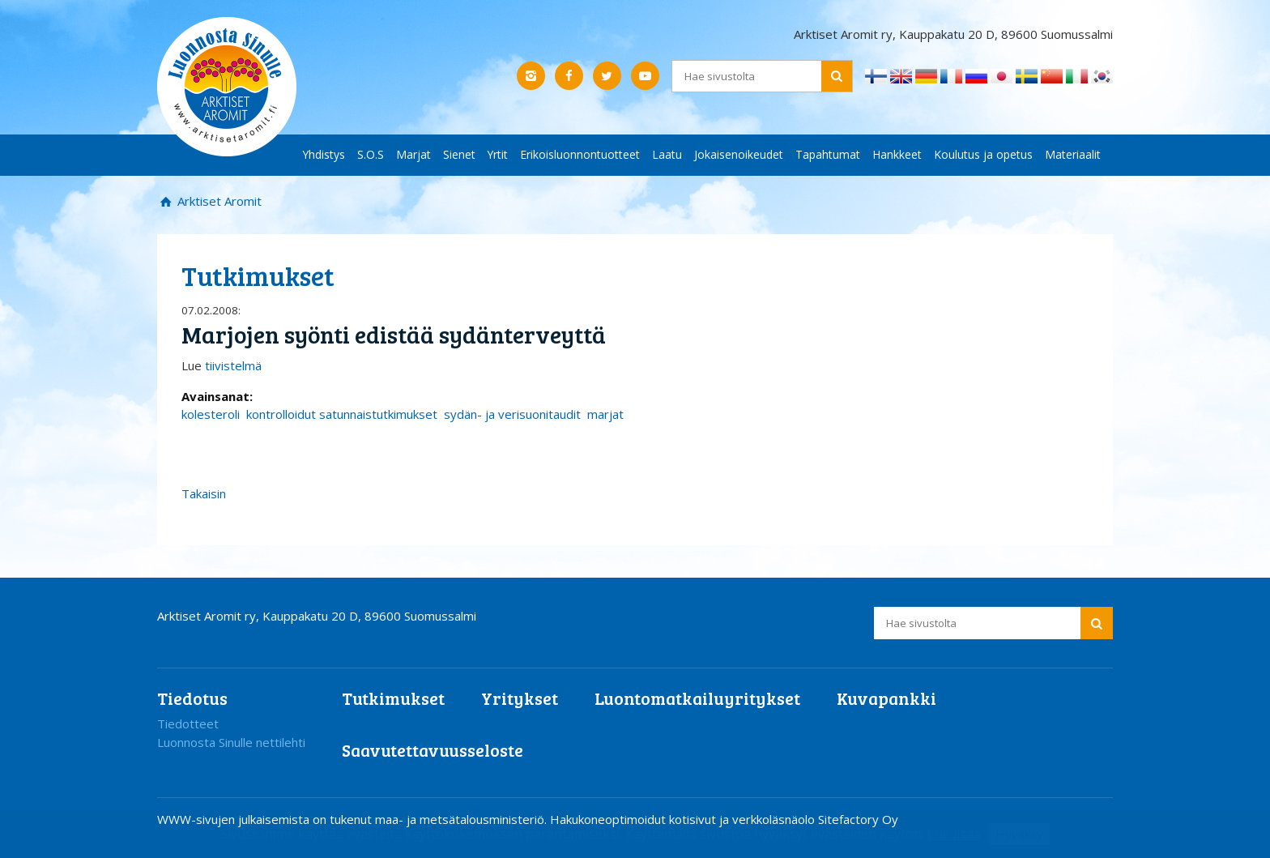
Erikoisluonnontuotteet (580, 154)
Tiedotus (192, 698)
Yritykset (519, 698)
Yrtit (498, 154)
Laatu (667, 154)
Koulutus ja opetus (983, 154)
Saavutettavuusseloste (432, 750)
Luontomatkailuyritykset (697, 698)
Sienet (459, 154)
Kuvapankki (886, 698)
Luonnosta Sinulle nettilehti (231, 742)
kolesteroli (210, 414)
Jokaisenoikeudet (738, 154)
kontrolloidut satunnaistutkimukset (341, 414)
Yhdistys (324, 154)
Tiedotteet (188, 723)
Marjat (413, 154)
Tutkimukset (393, 698)
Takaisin (203, 493)
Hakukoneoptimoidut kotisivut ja (639, 819)
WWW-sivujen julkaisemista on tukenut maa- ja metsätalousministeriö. (353, 819)
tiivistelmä (233, 365)
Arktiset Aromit (218, 201)
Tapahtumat (827, 154)
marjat (605, 414)
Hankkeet (897, 154)
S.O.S (370, 154)
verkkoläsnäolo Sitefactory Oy (815, 819)
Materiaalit (1073, 154)
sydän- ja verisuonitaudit (512, 414)
